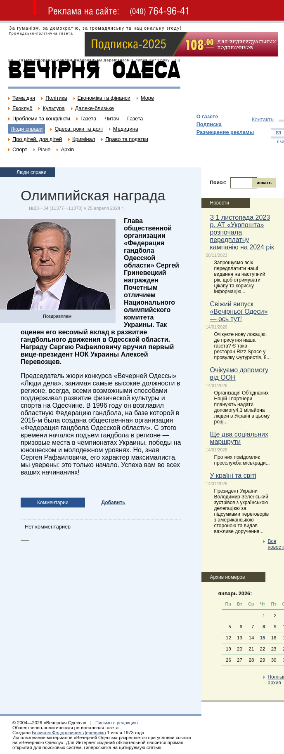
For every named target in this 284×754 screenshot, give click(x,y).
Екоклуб (22, 108)
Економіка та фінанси (104, 98)
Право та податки (126, 139)
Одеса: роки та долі (78, 129)
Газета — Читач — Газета (111, 118)
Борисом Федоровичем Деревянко (69, 732)
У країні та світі (233, 475)
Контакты (263, 119)
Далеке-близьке (94, 108)
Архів (67, 149)
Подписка (209, 124)
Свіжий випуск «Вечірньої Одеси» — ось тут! (238, 311)
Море (147, 98)
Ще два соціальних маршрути (239, 438)
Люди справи (27, 129)
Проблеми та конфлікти (41, 118)
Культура (53, 108)
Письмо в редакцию (116, 722)
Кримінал (83, 139)
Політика (56, 98)
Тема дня (23, 98)
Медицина (125, 129)
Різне (44, 149)
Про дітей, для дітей (37, 139)
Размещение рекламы (225, 132)
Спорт (19, 149)
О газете (207, 116)
